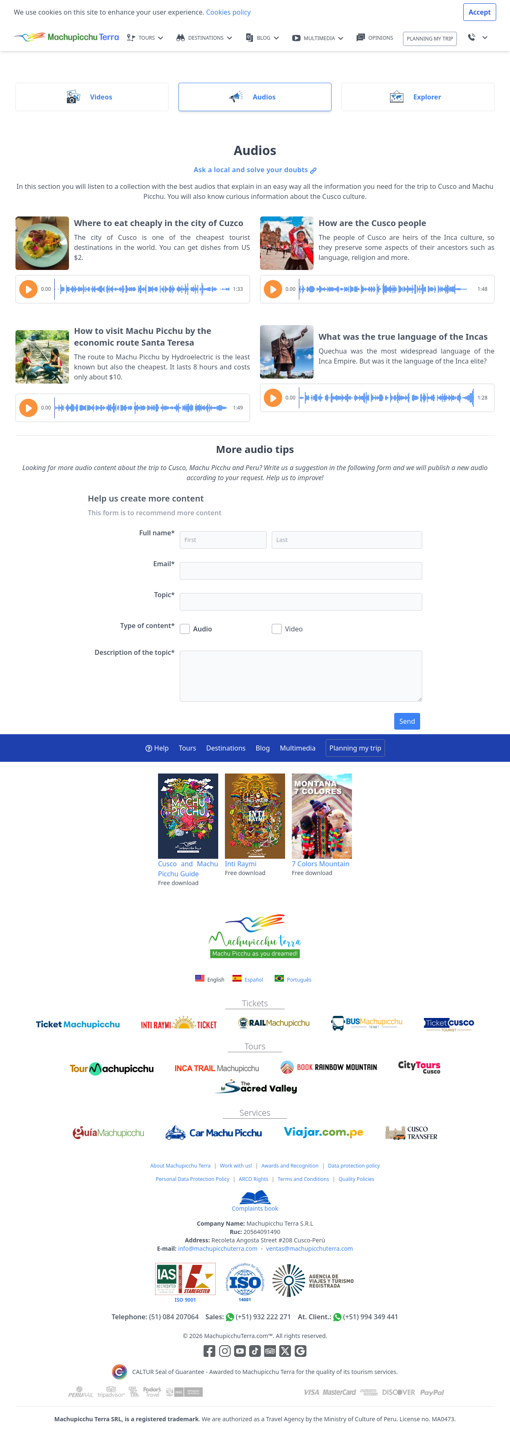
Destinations (225, 748)
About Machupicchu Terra (180, 1165)
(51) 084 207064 (174, 1316)
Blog (263, 748)
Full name (157, 532)
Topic (164, 594)
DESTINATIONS (204, 37)
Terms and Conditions (303, 1179)
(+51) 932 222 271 (263, 1316)
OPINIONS (375, 37)
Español (247, 979)
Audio (196, 629)
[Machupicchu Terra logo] (66, 37)
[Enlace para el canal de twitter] (285, 1352)
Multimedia (298, 748)
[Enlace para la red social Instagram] (225, 1352)
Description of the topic (134, 652)
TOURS (145, 37)
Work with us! (236, 1165)
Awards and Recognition (290, 1165)
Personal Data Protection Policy (193, 1179)
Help (157, 748)
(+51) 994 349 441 (370, 1316)
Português (293, 979)
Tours (187, 748)
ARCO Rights (253, 1179)
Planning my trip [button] (355, 748)
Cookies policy (227, 12)
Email (164, 563)
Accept (480, 12)
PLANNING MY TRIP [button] (430, 38)
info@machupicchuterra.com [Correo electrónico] (218, 1248)
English (210, 979)
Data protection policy (354, 1165)
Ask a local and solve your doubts (255, 169)
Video (287, 629)
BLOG (262, 37)
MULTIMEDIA (318, 38)
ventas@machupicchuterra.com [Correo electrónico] (309, 1248)
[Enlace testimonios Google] (300, 1352)
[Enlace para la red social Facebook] (209, 1352)
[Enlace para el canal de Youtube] (240, 1352)
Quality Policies (356, 1179)
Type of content (147, 625)
